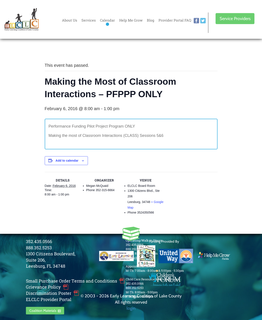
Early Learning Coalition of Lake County (21, 19)
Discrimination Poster (48, 293)
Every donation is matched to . (235, 52)
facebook (196, 20)
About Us (69, 20)
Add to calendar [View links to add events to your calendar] (67, 160)
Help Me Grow (131, 20)
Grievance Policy (43, 287)
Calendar (107, 20)
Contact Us (133, 258)
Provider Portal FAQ (175, 20)
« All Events (54, 51)
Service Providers (235, 18)
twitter (203, 20)
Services (88, 20)
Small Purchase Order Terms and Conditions (71, 281)
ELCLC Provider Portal (48, 299)
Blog (150, 20)
